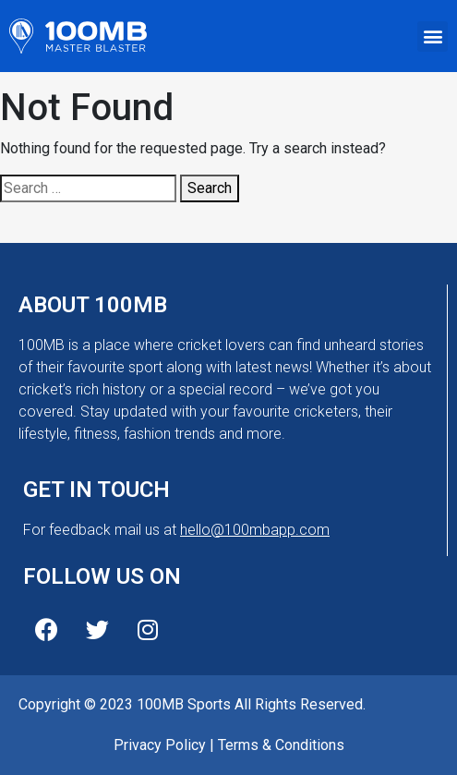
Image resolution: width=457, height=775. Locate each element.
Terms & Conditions (281, 745)
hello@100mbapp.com (255, 530)
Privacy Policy (160, 745)
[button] (432, 36)
